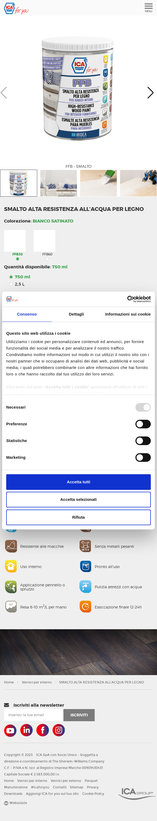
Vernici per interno (37, 682)
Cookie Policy (93, 794)
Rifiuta (78, 517)
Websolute (15, 803)
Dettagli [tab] (76, 314)
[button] (150, 93)
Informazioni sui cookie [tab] (128, 314)
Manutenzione (16, 787)
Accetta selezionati (78, 499)
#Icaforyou (40, 787)
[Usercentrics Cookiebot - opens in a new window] (127, 299)
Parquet (91, 781)
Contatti (59, 787)
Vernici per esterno (66, 781)
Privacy (93, 787)
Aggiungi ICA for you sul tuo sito (52, 794)
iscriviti (79, 715)
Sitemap (76, 787)
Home (9, 682)
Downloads (13, 794)
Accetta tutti (78, 482)
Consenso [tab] (27, 314)
